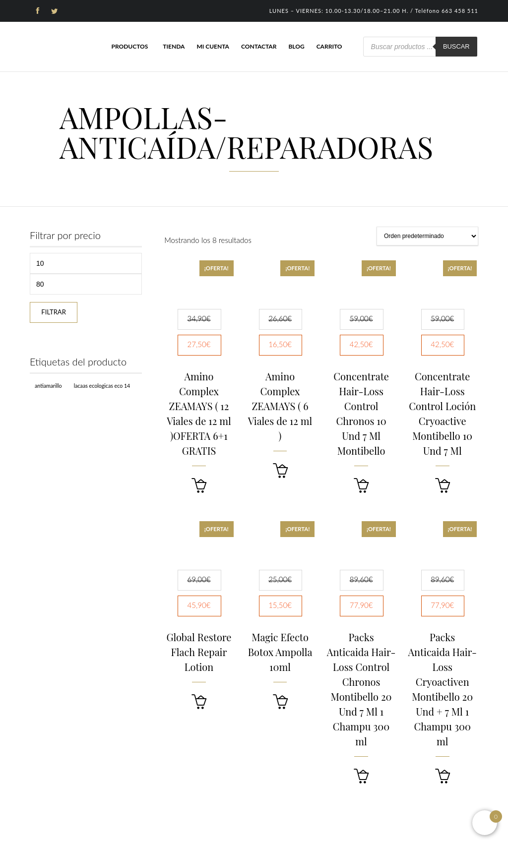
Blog (296, 46)
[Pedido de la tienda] (427, 236)
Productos (129, 46)
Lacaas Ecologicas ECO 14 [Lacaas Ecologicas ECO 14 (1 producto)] (102, 385)
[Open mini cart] (484, 822)
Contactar (258, 46)
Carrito (329, 46)
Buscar (456, 46)
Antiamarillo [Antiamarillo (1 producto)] (48, 385)
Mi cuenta (212, 46)
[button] (199, 485)
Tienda (174, 46)
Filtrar (53, 312)
